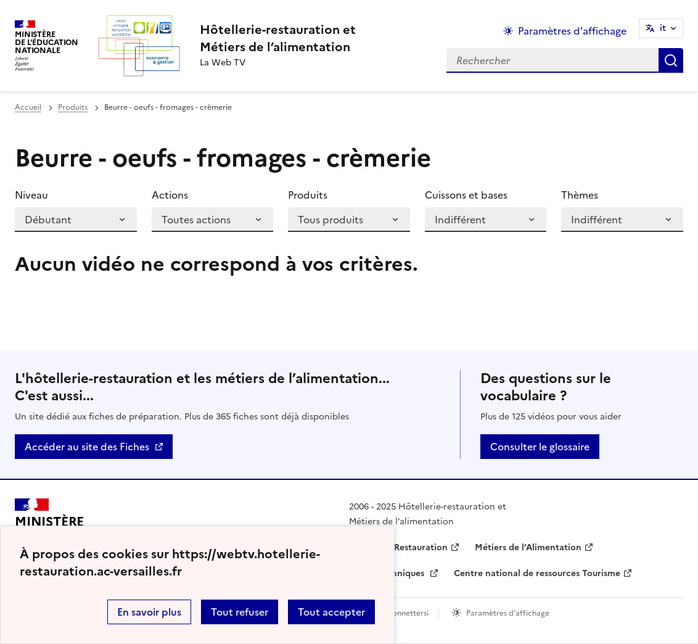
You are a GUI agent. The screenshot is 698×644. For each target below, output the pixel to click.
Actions (170, 195)
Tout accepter (331, 612)
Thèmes (579, 195)
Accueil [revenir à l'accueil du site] (28, 107)
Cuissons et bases (466, 195)
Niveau (31, 195)
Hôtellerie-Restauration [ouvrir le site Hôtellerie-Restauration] (398, 547)
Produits (73, 107)
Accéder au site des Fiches (87, 446)
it (663, 28)
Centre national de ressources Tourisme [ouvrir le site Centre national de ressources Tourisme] (537, 573)
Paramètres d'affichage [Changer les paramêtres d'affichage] (572, 30)
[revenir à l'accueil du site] (278, 38)
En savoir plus (149, 612)
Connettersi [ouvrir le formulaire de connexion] (408, 613)
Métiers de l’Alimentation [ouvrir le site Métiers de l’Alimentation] (528, 547)
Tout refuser (239, 612)
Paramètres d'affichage (507, 613)
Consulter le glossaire (539, 446)
